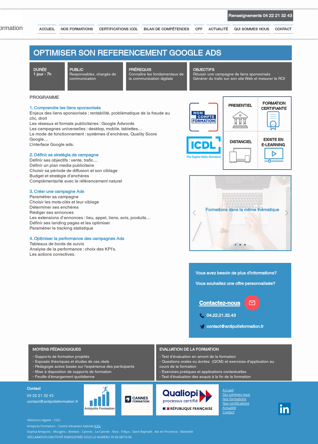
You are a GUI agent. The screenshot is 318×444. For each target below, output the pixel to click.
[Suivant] (286, 213)
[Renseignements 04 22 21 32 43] (260, 15)
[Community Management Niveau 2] (240, 245)
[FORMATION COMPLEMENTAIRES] (235, 245)
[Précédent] (194, 213)
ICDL (97, 426)
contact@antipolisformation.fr (235, 326)
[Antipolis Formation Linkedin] (284, 409)
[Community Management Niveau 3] (245, 245)
